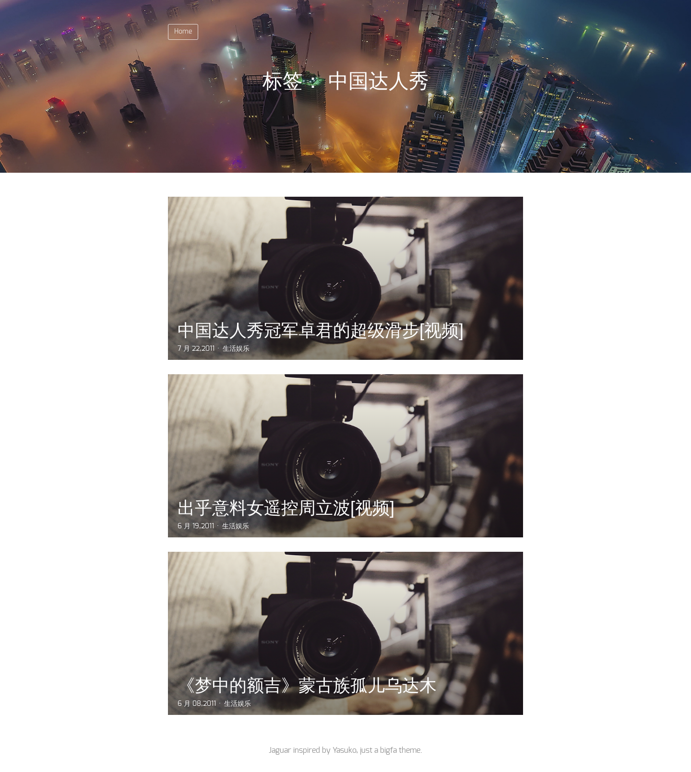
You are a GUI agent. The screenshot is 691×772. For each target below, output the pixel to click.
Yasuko (344, 750)
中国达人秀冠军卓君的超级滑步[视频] (321, 330)
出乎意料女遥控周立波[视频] (286, 508)
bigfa (388, 750)
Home (183, 31)
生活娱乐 (236, 348)
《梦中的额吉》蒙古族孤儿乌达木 (307, 685)
